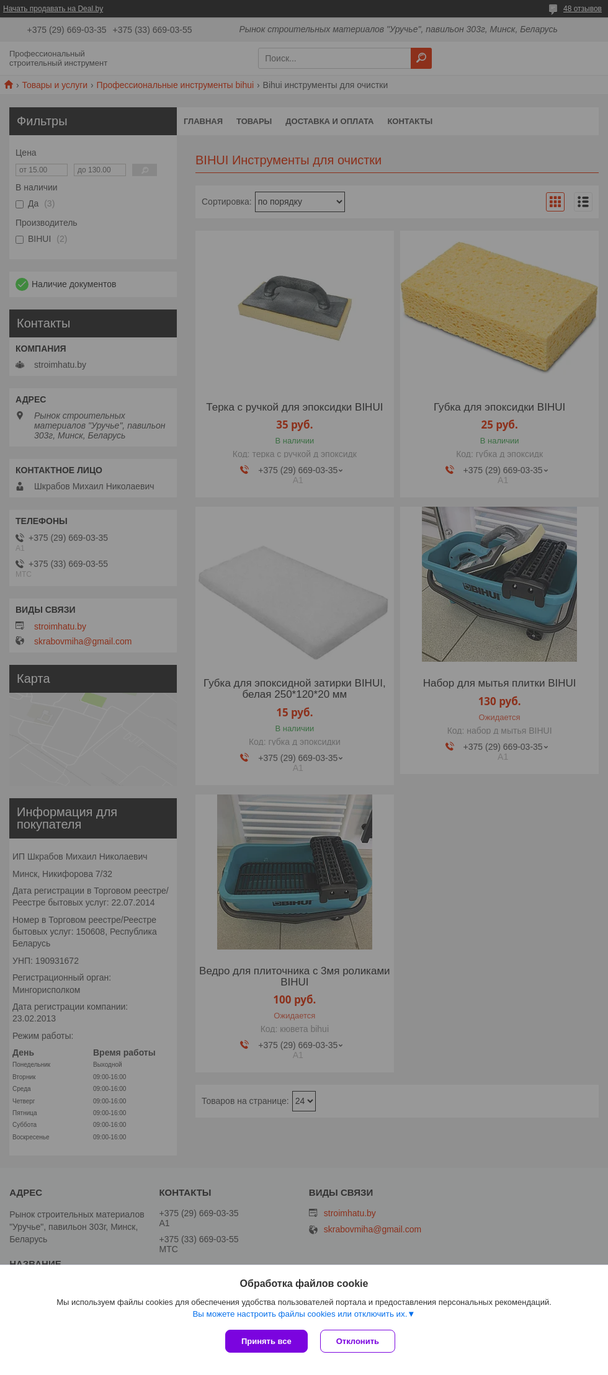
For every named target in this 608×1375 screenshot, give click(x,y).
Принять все (266, 1341)
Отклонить (357, 1341)
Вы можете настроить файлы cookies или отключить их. (299, 1314)
